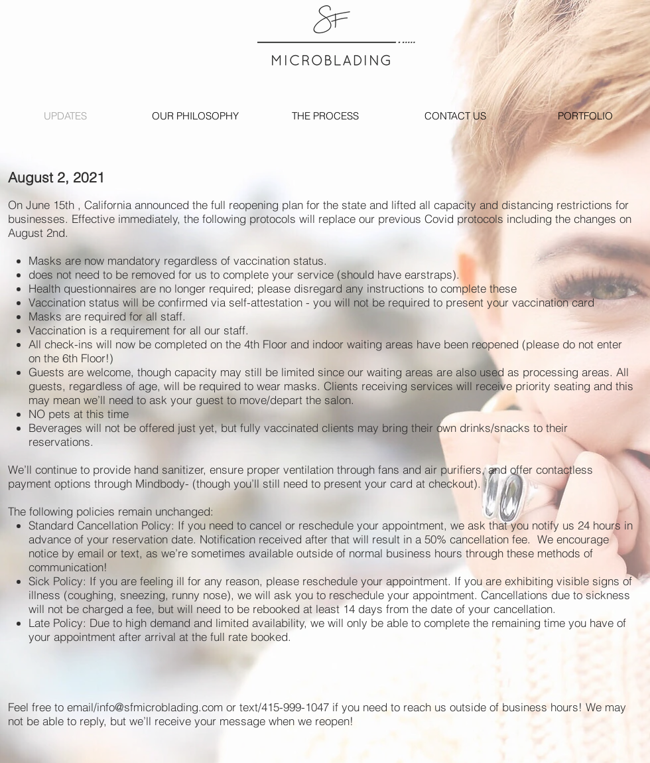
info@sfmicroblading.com (160, 707)
